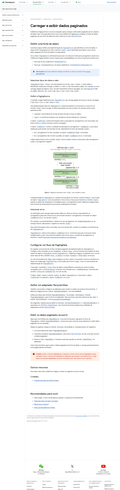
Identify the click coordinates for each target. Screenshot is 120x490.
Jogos (44, 484)
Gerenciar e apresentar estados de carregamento (59, 237)
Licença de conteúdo (81, 416)
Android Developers (35, 19)
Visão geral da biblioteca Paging (44, 408)
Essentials (22, 2)
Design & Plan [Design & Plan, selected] (37, 2)
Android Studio (111, 2)
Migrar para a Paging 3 (41, 404)
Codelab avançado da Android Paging (46, 381)
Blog (79, 2)
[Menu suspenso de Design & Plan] (43, 2)
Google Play (65, 2)
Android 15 (76, 484)
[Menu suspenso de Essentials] (28, 2)
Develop (51, 2)
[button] (11, 15)
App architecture (9, 9)
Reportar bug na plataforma (109, 485)
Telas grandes (62, 486)
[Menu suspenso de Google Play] (70, 2)
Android (29, 486)
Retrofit (90, 89)
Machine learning (47, 487)
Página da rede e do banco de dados (46, 401)
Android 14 (76, 487)
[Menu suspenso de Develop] (56, 2)
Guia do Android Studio (94, 487)
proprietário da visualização (61, 299)
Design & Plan (47, 19)
